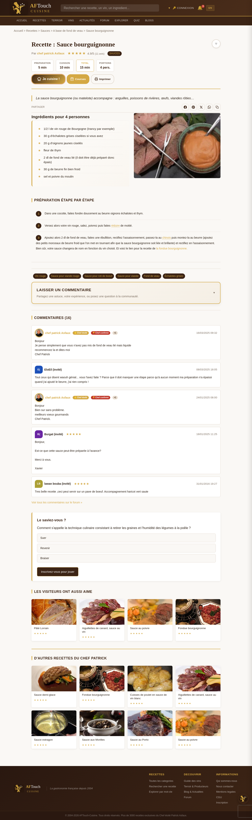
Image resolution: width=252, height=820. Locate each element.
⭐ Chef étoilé (80, 333)
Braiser (44, 558)
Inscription (222, 802)
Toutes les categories (161, 780)
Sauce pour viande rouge (65, 275)
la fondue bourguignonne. (171, 248)
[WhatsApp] (209, 107)
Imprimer (102, 79)
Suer (43, 537)
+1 (115, 333)
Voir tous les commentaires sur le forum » (57, 502)
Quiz (137, 20)
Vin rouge (40, 275)
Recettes (39, 20)
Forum (104, 20)
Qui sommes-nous (226, 780)
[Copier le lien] (217, 107)
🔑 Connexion (183, 8)
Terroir (57, 20)
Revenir (45, 548)
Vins (71, 20)
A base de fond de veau (68, 30)
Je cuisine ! (48, 79)
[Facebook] (185, 107)
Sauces (45, 30)
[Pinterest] (193, 107)
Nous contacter (224, 786)
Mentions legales (225, 791)
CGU (219, 797)
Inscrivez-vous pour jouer (57, 571)
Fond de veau (151, 275)
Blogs (149, 20)
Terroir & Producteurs (196, 786)
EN (210, 8)
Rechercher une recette (162, 786)
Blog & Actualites (193, 791)
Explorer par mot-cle (160, 791)
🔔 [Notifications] (200, 7)
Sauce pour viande (128, 275)
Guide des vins (192, 780)
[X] (201, 107)
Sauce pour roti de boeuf (98, 275)
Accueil (22, 20)
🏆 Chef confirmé (101, 333)
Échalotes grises (174, 275)
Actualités (87, 20)
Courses (78, 79)
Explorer (121, 20)
